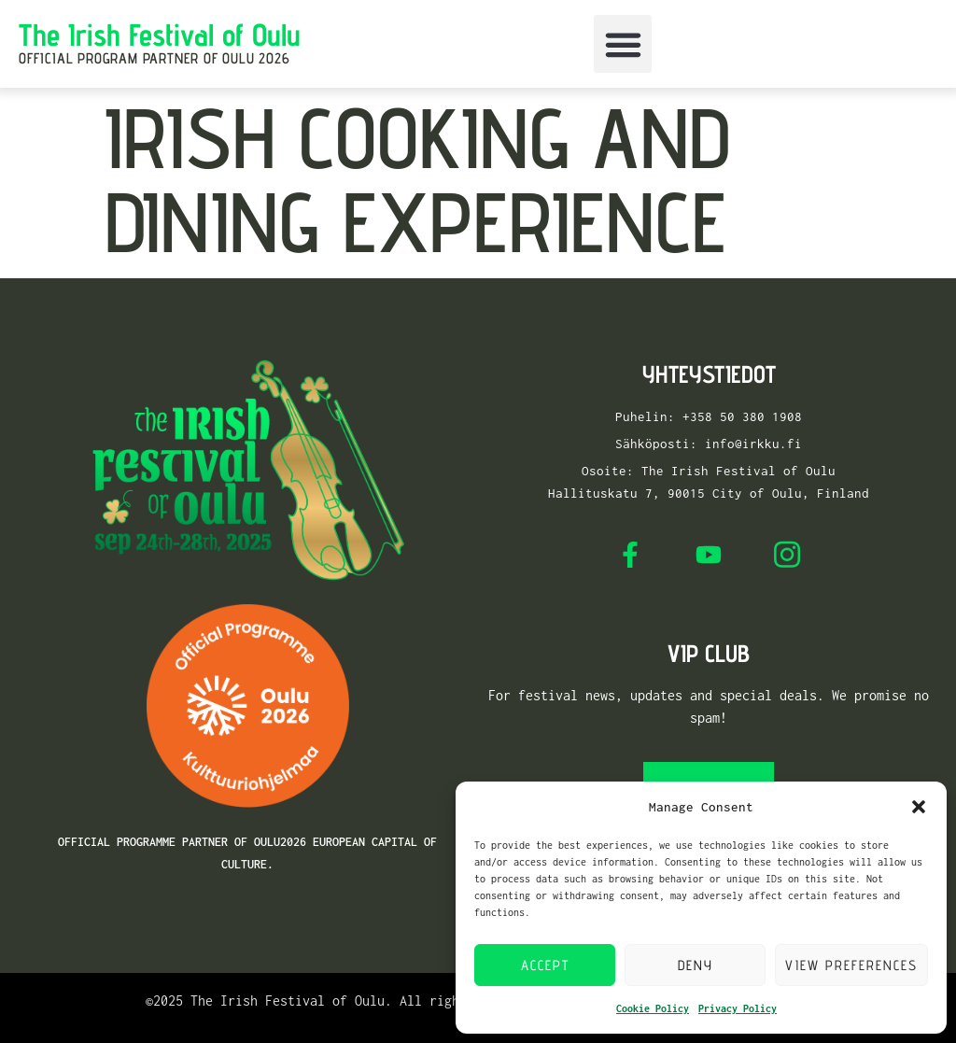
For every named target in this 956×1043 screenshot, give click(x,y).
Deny (695, 965)
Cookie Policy (652, 1008)
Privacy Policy (737, 1008)
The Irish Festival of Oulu (160, 34)
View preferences (851, 965)
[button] (918, 806)
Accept (545, 965)
